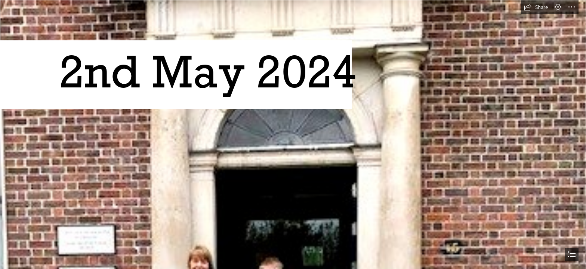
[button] (536, 7)
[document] (293, 134)
